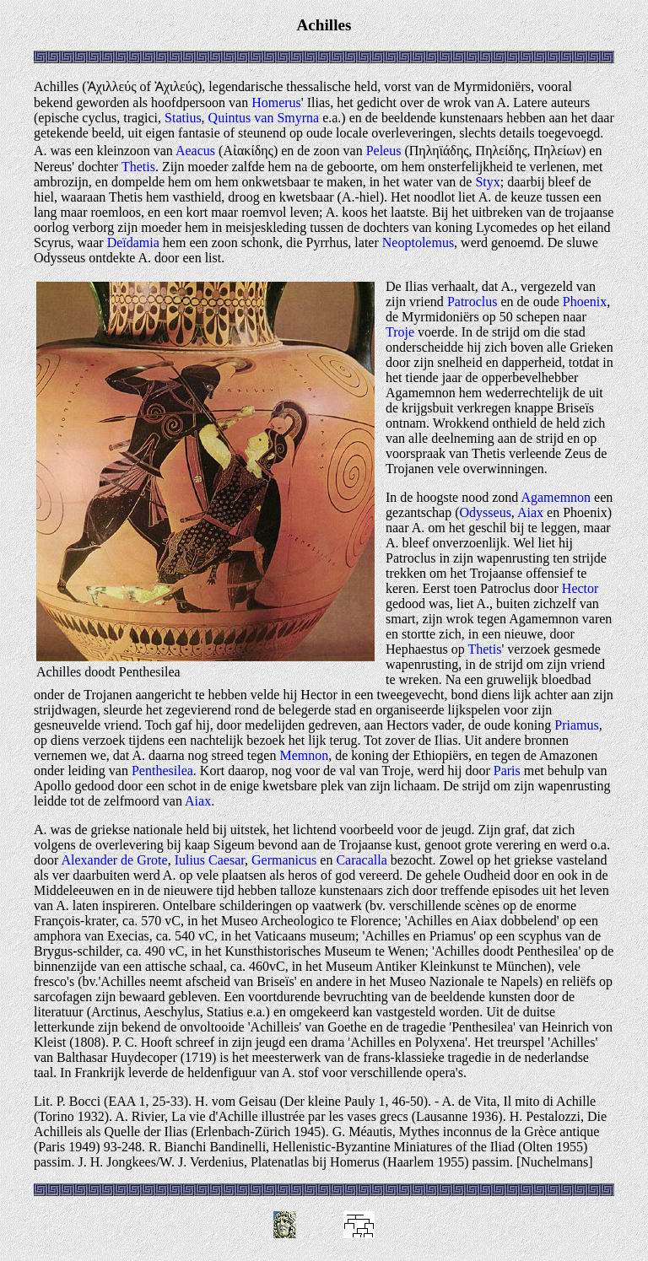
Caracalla (361, 860)
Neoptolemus (418, 242)
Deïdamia (133, 242)
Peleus (384, 150)
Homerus (276, 102)
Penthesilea (162, 770)
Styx (487, 182)
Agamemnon (556, 497)
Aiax (530, 512)
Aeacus (195, 150)
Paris (507, 770)
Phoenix (585, 301)
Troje (400, 332)
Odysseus (485, 512)
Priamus (576, 725)
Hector (580, 588)
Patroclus (472, 301)
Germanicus (283, 860)
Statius (183, 117)
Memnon (303, 755)
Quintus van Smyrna (264, 117)
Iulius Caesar (210, 860)
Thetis (138, 166)
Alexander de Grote (114, 860)
